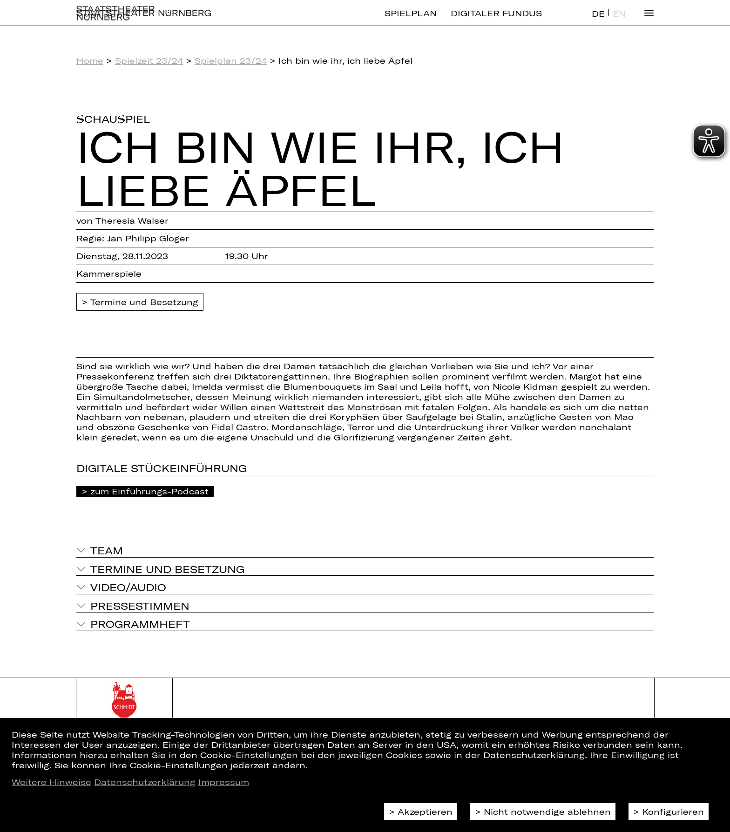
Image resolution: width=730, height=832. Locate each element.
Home (89, 60)
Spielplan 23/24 (231, 60)
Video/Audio (128, 587)
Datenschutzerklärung (145, 782)
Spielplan (411, 21)
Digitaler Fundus (496, 21)
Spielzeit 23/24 (149, 60)
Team (106, 550)
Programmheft (140, 624)
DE (598, 21)
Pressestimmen (139, 605)
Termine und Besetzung (144, 302)
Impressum (223, 782)
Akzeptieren (425, 811)
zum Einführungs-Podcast (149, 491)
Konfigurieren (673, 811)
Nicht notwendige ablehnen (547, 811)
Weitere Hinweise (51, 782)
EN (619, 21)
